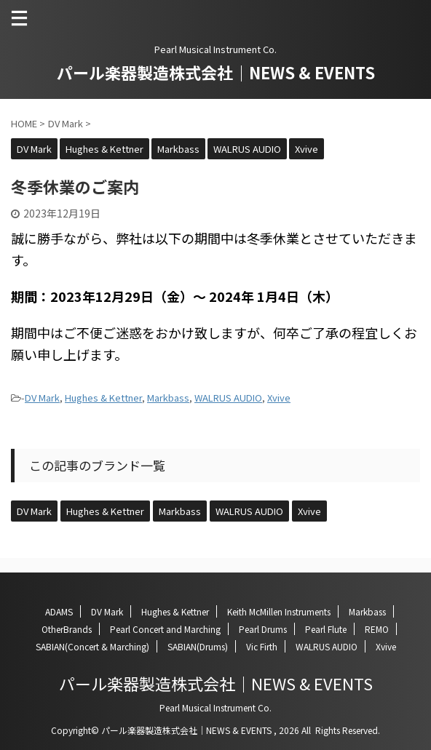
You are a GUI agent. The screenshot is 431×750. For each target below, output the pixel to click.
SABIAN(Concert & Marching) (92, 646)
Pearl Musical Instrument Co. (215, 707)
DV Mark (42, 397)
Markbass (168, 397)
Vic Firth (261, 646)
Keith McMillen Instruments (279, 611)
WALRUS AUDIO (228, 397)
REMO (377, 629)
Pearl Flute (326, 629)
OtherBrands (66, 629)
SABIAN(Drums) (197, 646)
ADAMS (59, 611)
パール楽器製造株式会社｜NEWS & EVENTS (216, 72)
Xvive (278, 397)
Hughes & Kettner (103, 397)
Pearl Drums (263, 629)
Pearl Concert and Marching (165, 629)
